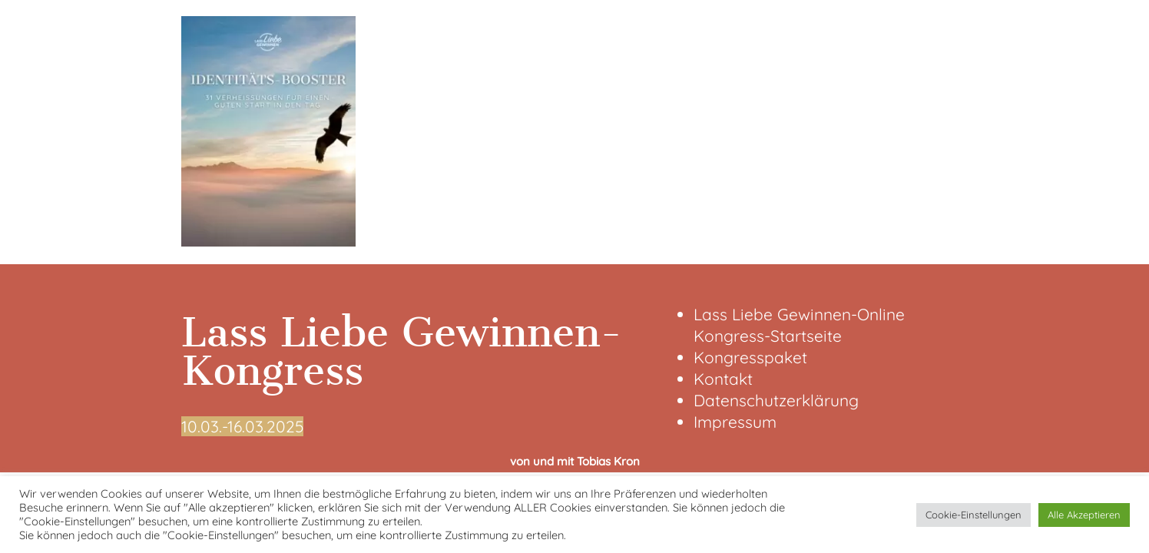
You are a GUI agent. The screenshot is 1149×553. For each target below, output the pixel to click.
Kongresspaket (750, 357)
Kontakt (723, 379)
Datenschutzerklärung (776, 400)
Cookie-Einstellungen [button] (973, 514)
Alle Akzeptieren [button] (1084, 514)
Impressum (735, 422)
